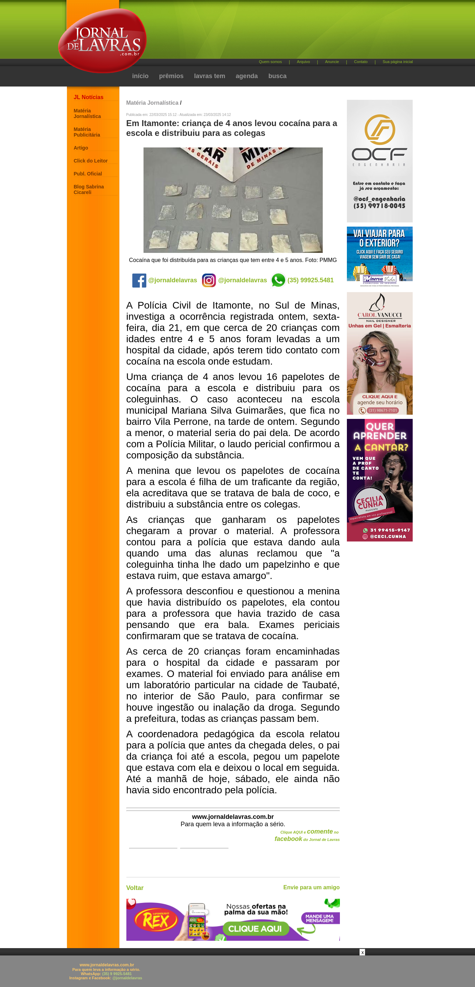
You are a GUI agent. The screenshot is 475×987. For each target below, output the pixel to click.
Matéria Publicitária (87, 132)
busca (277, 76)
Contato (361, 62)
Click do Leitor (91, 161)
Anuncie (332, 62)
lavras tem (209, 76)
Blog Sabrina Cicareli (89, 189)
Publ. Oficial (88, 174)
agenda (247, 76)
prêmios (171, 76)
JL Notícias (89, 97)
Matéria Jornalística (87, 113)
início (140, 76)
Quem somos (270, 62)
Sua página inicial (398, 62)
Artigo (81, 148)
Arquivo (303, 62)
